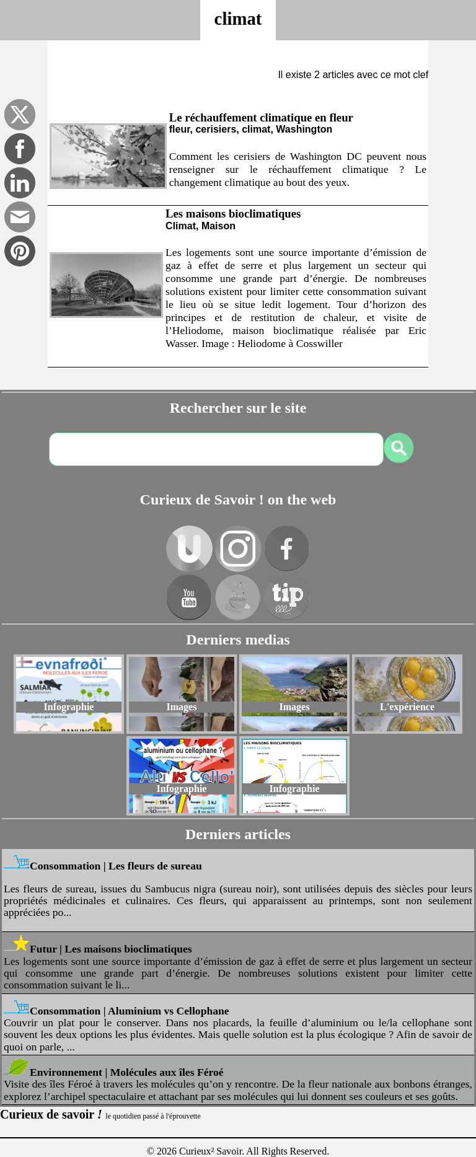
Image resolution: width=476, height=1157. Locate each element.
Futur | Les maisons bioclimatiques (111, 949)
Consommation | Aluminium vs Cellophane (129, 1011)
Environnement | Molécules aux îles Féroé (127, 1072)
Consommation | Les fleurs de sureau (116, 866)
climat (238, 19)
